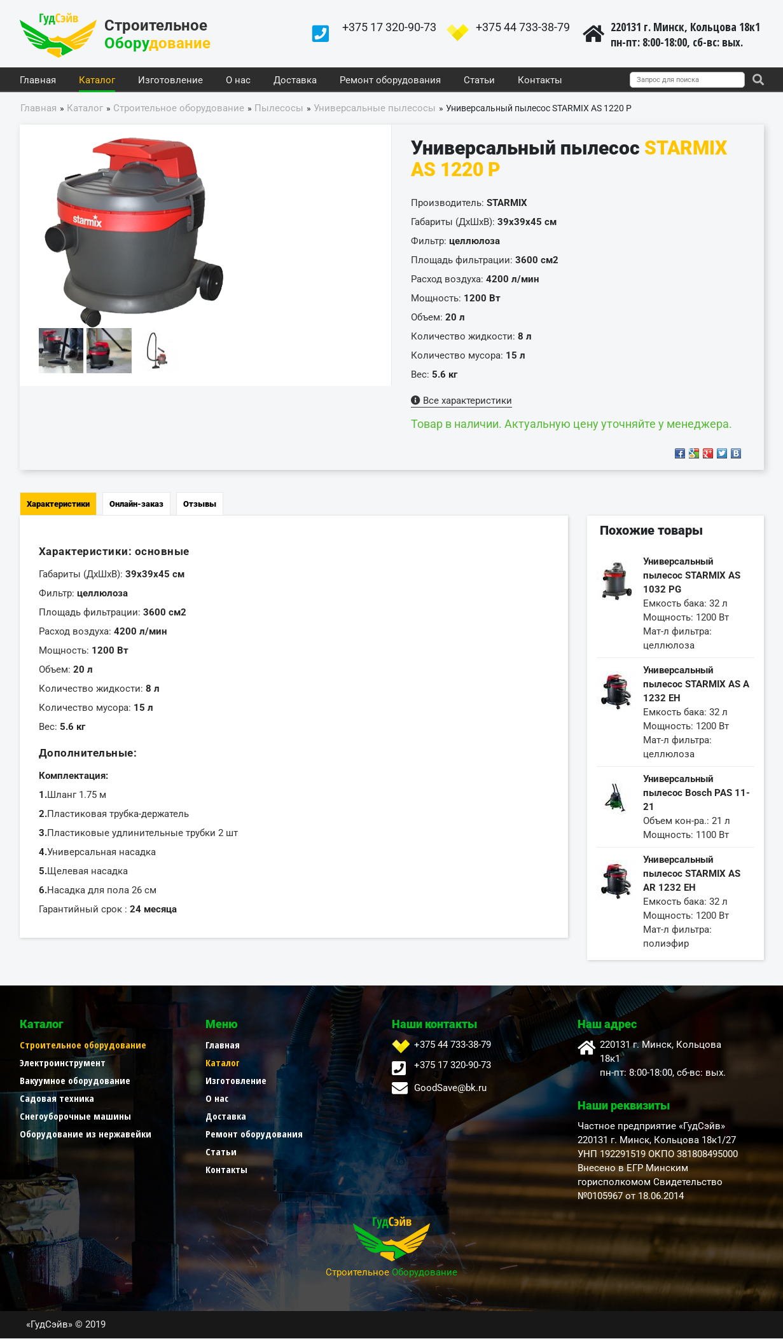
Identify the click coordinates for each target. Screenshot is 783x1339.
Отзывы (199, 504)
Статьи (479, 81)
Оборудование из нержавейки (85, 1134)
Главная (38, 81)
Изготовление (170, 81)
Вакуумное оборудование (75, 1081)
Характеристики (58, 504)
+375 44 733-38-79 (523, 27)
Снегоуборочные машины (75, 1116)
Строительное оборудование (83, 1045)
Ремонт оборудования (390, 81)
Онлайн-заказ (136, 504)
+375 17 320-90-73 (389, 27)
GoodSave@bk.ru (450, 1088)
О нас (238, 81)
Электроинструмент (63, 1063)
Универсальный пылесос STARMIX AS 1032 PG (691, 576)
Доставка (295, 81)
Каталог (97, 81)
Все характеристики (461, 401)
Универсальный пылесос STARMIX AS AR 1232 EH (691, 874)
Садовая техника (57, 1098)
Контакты (540, 81)
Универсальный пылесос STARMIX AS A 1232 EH (696, 684)
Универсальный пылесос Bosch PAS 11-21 (696, 793)
